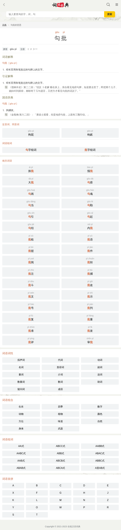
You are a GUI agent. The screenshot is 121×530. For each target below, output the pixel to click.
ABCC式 (60, 446)
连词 (99, 374)
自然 (99, 421)
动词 (99, 360)
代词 (60, 360)
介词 (60, 374)
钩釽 (90, 132)
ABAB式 (21, 468)
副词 (99, 367)
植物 (60, 414)
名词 (21, 367)
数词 (60, 382)
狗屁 (31, 132)
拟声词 (21, 360)
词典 (4, 25)
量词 (21, 374)
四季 (60, 406)
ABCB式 (60, 460)
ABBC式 (99, 460)
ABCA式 (60, 468)
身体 (21, 428)
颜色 (99, 414)
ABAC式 (99, 453)
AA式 (21, 446)
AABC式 (21, 453)
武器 (60, 428)
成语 (60, 389)
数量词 (21, 382)
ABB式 (60, 453)
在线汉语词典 (74, 526)
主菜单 (116, 4)
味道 (60, 421)
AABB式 (99, 446)
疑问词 (21, 389)
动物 (21, 414)
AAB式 (21, 460)
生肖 (21, 406)
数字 (99, 406)
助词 (99, 382)
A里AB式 (100, 468)
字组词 (31, 149)
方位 (21, 421)
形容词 (60, 367)
